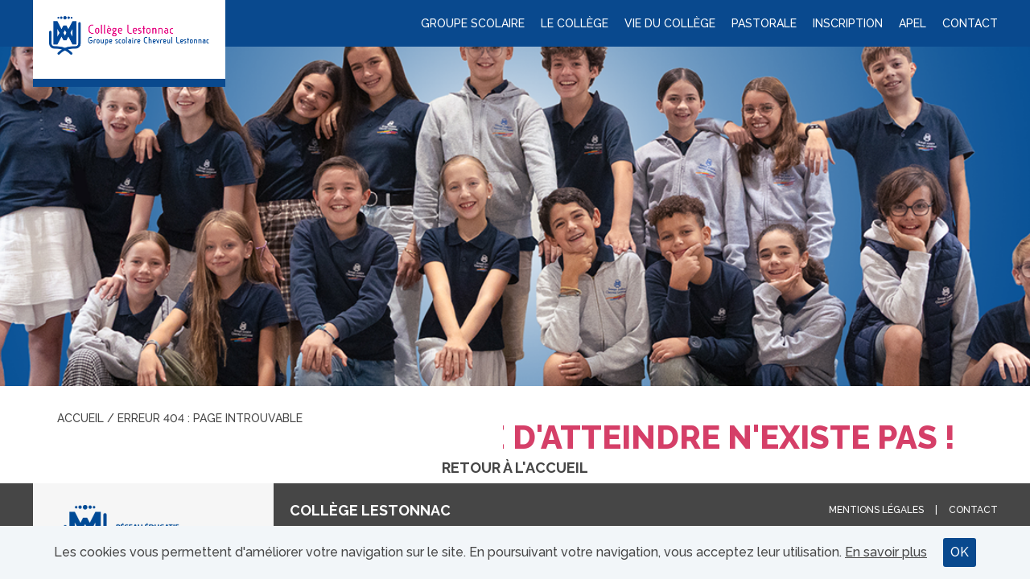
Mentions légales (876, 509)
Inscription (848, 23)
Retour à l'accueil (515, 467)
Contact (970, 23)
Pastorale (764, 23)
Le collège (574, 23)
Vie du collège (669, 23)
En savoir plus (886, 552)
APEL (912, 23)
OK (959, 552)
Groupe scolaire (473, 23)
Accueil (80, 418)
